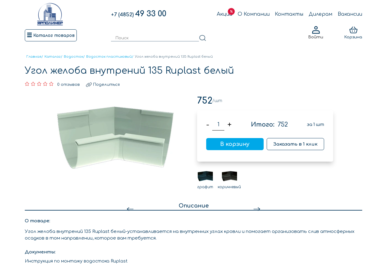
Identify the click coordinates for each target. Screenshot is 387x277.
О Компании (254, 14)
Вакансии (350, 14)
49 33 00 (138, 14)
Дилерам (320, 14)
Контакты (289, 14)
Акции (224, 14)
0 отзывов (68, 84)
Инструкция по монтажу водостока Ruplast (76, 261)
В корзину (234, 144)
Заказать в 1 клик (295, 144)
